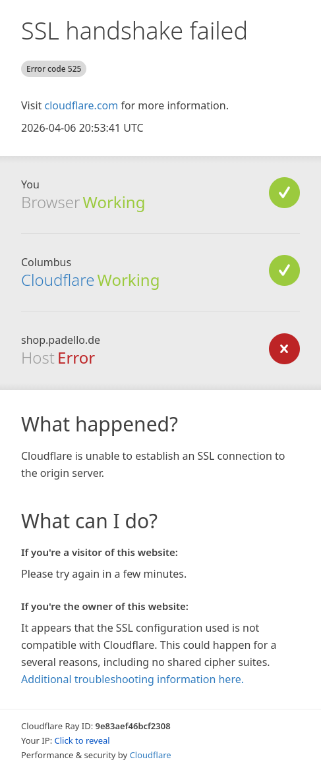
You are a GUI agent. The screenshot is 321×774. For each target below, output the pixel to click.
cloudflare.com (81, 105)
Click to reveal (82, 740)
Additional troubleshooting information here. (132, 679)
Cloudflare (57, 279)
